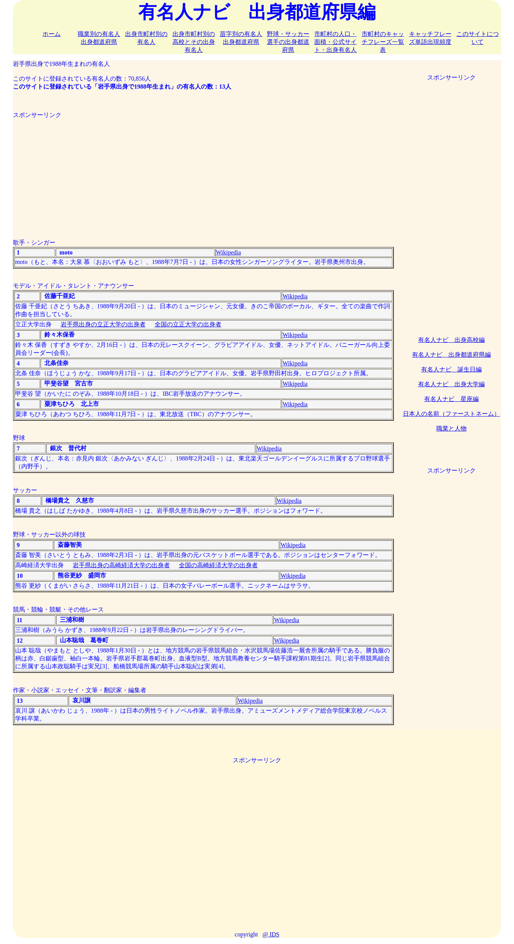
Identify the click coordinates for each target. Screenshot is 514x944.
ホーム (51, 34)
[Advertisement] (203, 172)
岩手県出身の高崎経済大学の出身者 (121, 565)
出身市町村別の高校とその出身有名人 (193, 42)
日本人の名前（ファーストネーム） (451, 413)
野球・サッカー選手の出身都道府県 (288, 42)
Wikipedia (228, 252)
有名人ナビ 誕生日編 (451, 369)
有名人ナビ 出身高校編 (451, 340)
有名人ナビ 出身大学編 (451, 384)
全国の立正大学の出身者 (188, 324)
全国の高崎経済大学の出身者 (218, 565)
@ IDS (270, 934)
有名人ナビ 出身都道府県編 (451, 354)
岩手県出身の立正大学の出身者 (103, 324)
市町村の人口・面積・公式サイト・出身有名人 (335, 42)
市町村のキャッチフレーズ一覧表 (383, 42)
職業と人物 (451, 428)
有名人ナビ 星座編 (451, 399)
